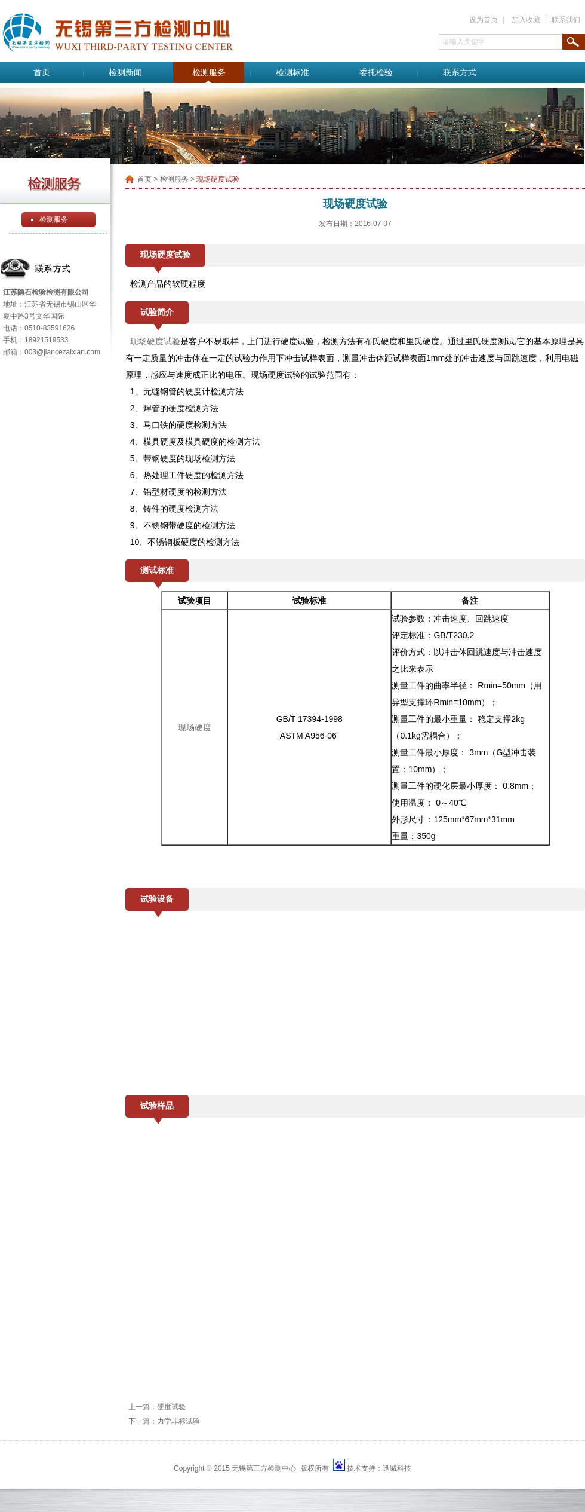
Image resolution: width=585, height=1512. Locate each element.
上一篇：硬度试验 (157, 1407)
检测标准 (292, 72)
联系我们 (566, 20)
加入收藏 (526, 20)
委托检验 (376, 72)
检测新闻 (125, 72)
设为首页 (483, 20)
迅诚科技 (397, 1468)
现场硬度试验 (155, 341)
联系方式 (459, 72)
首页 (41, 72)
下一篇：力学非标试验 (164, 1421)
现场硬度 (194, 727)
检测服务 (209, 72)
